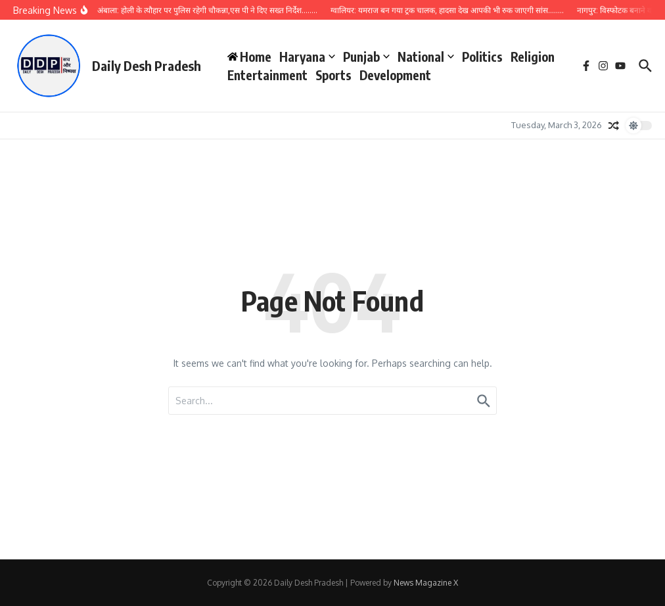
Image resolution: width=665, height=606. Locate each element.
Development (395, 75)
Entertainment (267, 75)
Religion (533, 56)
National (426, 56)
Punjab (366, 56)
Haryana (307, 56)
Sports (333, 75)
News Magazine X (426, 583)
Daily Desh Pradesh (146, 65)
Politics (482, 56)
